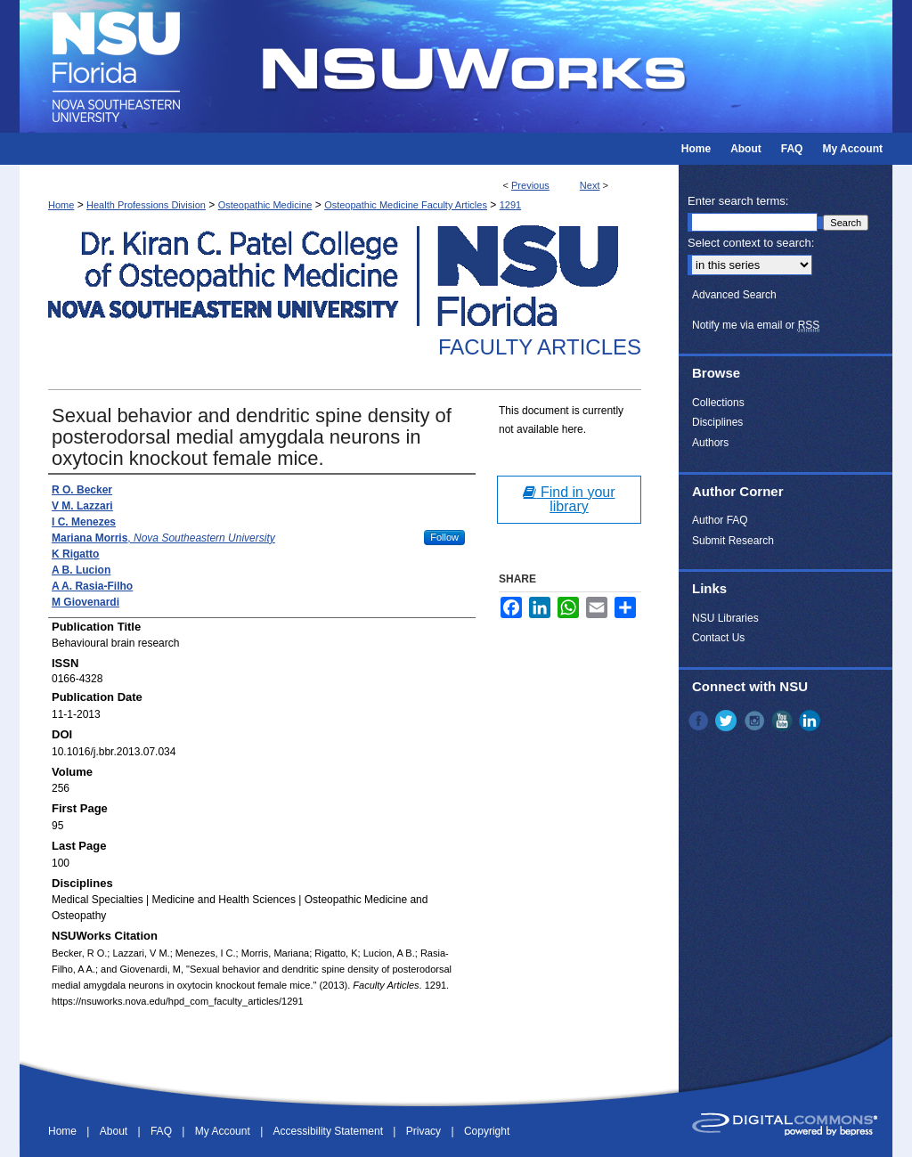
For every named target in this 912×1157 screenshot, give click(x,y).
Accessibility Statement (330, 1131)
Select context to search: (751, 242)
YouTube (783, 720)
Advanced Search (734, 295)
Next (590, 185)
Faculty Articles (539, 347)
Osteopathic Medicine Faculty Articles (405, 205)
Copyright (486, 1131)
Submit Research (733, 540)
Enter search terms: (738, 201)
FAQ (163, 1131)
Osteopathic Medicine (265, 205)
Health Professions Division (146, 205)
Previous (530, 185)
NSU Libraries (725, 618)
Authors (710, 442)
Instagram (756, 720)
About (115, 1131)
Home (61, 205)
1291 (510, 205)
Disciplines (717, 422)
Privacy (425, 1131)
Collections (718, 402)
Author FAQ (720, 520)
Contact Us (718, 637)
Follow (444, 537)
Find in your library (569, 499)
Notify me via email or (755, 325)
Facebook (700, 720)
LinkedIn (811, 720)
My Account (224, 1131)
